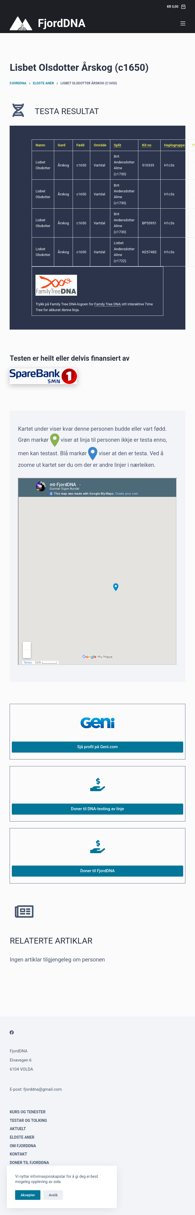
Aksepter (28, 1195)
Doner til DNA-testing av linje (97, 808)
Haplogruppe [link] (174, 145)
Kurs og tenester (27, 1112)
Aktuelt (18, 1129)
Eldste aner (22, 1137)
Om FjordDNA (23, 1146)
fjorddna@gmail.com (42, 1089)
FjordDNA (61, 23)
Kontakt (18, 1154)
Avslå (53, 1195)
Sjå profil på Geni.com (97, 746)
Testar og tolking (28, 1120)
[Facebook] (12, 1032)
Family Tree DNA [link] (107, 304)
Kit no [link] (146, 145)
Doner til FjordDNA (97, 870)
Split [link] (117, 145)
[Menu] (182, 23)
